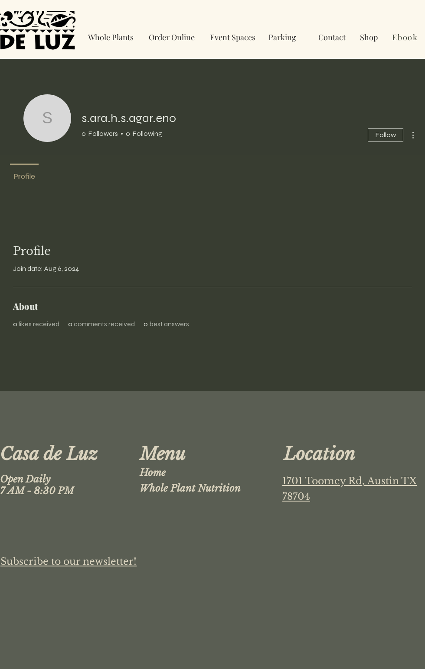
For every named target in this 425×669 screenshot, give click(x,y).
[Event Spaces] (232, 37)
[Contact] (331, 37)
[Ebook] (406, 37)
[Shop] (369, 37)
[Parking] (282, 37)
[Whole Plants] (110, 37)
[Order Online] (171, 37)
